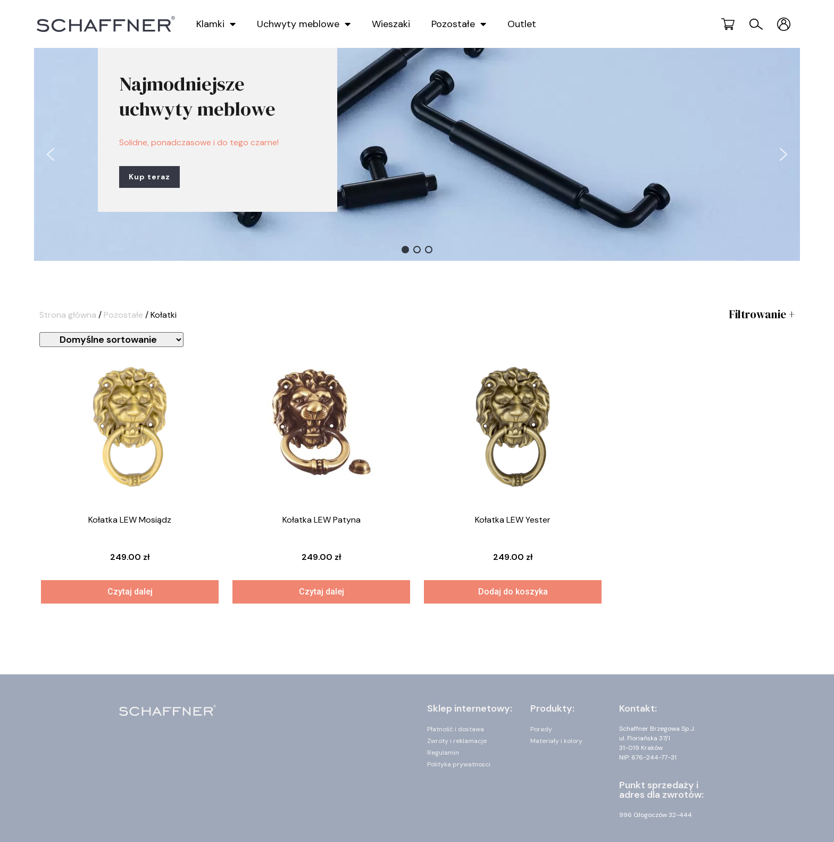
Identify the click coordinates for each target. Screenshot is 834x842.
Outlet (521, 24)
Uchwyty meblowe (304, 24)
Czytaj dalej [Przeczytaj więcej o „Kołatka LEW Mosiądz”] (130, 592)
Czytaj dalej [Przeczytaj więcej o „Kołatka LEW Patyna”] (321, 592)
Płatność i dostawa (455, 729)
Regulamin (443, 752)
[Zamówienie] (111, 339)
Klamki (216, 24)
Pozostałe (458, 24)
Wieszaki (391, 24)
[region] (417, 154)
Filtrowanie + (762, 314)
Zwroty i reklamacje (457, 741)
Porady (541, 729)
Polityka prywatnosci (458, 764)
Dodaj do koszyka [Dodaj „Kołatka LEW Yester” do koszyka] (513, 592)
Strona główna (67, 314)
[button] (50, 154)
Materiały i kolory (556, 741)
